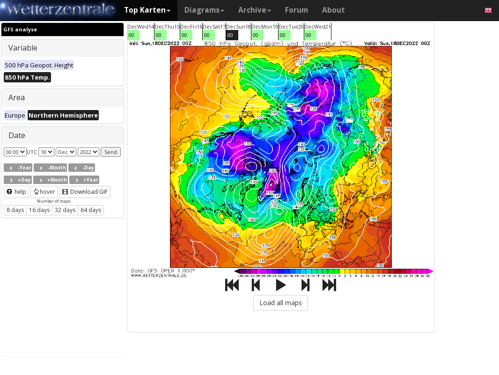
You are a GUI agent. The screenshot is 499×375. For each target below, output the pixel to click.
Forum (296, 10)
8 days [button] (15, 210)
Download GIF (85, 192)
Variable (22, 48)
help (16, 192)
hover (44, 192)
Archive (254, 10)
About (333, 10)
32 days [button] (65, 210)
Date (16, 135)
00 (131, 34)
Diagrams (204, 10)
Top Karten (147, 10)
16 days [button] (39, 210)
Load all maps (280, 302)
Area (16, 97)
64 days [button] (91, 210)
